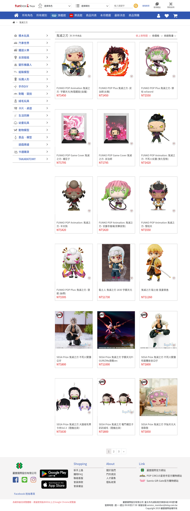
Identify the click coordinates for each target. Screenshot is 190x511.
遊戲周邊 (24, 144)
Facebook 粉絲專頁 (24, 493)
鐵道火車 (24, 50)
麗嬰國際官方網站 (156, 470)
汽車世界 (24, 43)
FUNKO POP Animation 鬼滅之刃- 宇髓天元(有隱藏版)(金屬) (73, 89)
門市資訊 (111, 474)
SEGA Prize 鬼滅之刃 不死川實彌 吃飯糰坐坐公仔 (158, 358)
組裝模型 (24, 72)
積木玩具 (24, 36)
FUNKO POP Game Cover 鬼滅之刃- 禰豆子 (73, 157)
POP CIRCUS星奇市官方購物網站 (164, 475)
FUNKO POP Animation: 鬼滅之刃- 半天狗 (74, 224)
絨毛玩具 (24, 101)
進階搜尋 (145, 5)
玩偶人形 (24, 79)
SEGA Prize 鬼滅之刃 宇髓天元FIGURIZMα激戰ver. (116, 358)
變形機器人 (25, 65)
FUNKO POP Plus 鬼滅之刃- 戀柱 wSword (157, 89)
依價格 (155, 35)
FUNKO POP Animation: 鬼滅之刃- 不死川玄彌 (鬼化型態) (158, 157)
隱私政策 (111, 482)
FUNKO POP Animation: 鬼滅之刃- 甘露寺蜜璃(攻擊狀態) (116, 224)
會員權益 (78, 486)
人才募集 (111, 478)
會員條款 (78, 482)
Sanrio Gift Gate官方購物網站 (162, 480)
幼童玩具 (24, 123)
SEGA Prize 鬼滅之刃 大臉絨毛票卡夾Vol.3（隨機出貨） (74, 426)
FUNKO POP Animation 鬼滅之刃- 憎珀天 (158, 224)
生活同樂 (24, 115)
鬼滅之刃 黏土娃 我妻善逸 (154, 289)
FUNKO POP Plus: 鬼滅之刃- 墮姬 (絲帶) (73, 291)
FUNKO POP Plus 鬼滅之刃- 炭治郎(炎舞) (115, 89)
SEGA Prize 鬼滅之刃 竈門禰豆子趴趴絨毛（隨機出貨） (116, 426)
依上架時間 (142, 35)
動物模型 (24, 130)
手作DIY (23, 86)
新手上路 (78, 470)
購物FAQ (78, 474)
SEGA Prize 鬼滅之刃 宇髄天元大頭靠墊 (158, 426)
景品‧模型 (25, 137)
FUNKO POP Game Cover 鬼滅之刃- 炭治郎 (115, 157)
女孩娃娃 (24, 57)
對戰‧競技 (25, 94)
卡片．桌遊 (25, 108)
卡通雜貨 (24, 152)
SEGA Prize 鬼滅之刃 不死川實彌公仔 (74, 358)
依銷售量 (169, 35)
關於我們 (111, 470)
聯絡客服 (78, 478)
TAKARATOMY (27, 159)
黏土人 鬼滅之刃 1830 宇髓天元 (115, 289)
